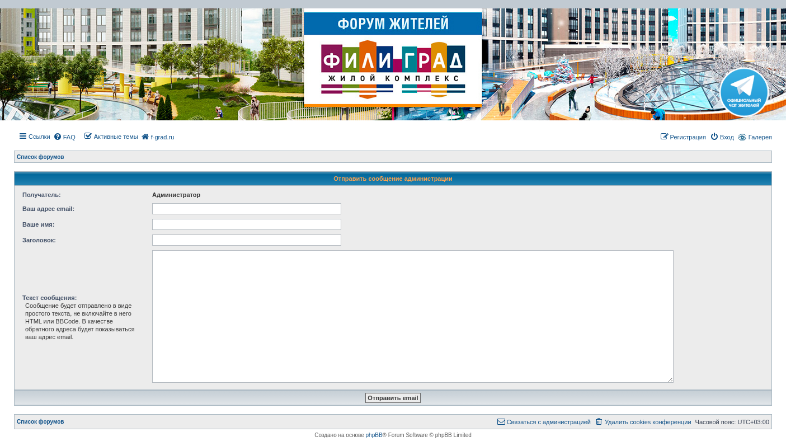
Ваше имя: (38, 224)
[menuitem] (64, 137)
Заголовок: (39, 240)
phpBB (374, 435)
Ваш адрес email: (48, 208)
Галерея (760, 137)
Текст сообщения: (49, 297)
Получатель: (41, 194)
